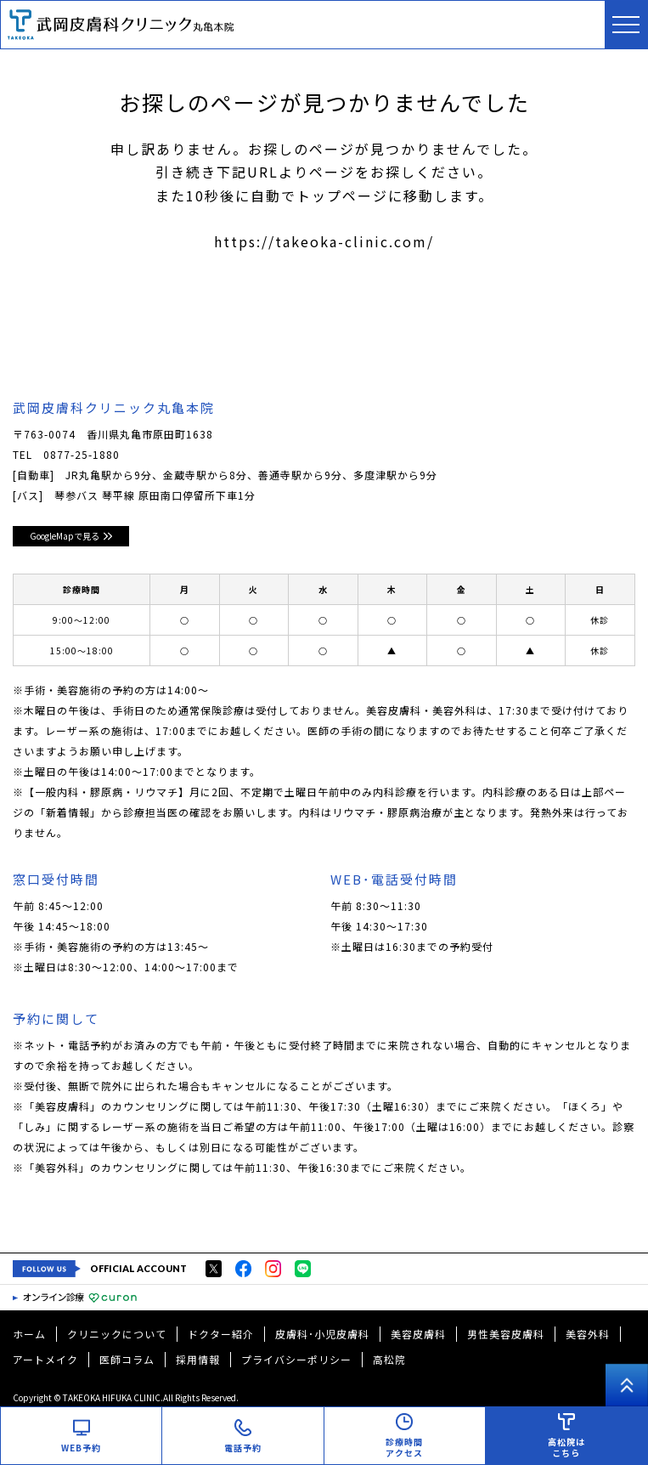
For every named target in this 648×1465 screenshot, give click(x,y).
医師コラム (127, 1359)
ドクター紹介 (221, 1333)
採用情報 (198, 1359)
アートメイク (45, 1359)
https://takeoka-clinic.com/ (324, 241)
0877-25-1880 (81, 454)
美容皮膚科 (418, 1333)
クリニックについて (116, 1333)
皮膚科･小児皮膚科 (322, 1333)
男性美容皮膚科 (505, 1333)
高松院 (389, 1359)
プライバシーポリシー (296, 1359)
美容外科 (588, 1333)
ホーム (29, 1333)
